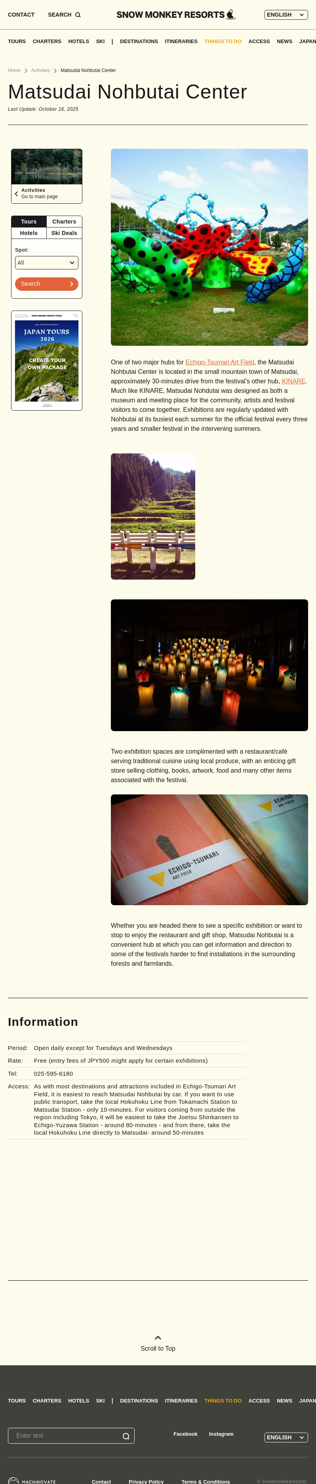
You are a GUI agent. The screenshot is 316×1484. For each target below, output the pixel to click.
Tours (28, 221)
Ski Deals (64, 233)
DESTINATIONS (139, 41)
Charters (64, 221)
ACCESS (259, 41)
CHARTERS (47, 41)
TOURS (17, 41)
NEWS (284, 41)
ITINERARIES (181, 41)
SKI (100, 41)
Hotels (29, 233)
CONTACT (21, 14)
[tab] (29, 221)
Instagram (221, 1434)
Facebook (185, 1434)
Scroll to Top (158, 1344)
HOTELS (78, 41)
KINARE (294, 381)
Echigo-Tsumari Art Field (220, 362)
